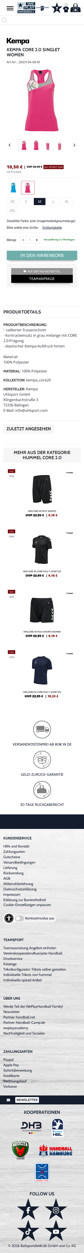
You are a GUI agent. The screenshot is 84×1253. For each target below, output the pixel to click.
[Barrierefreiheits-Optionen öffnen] (9, 918)
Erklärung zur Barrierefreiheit (24, 900)
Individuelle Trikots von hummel (27, 975)
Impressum (11, 894)
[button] (10, 8)
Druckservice (12, 959)
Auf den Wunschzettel (42, 271)
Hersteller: (14, 389)
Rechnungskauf (14, 1081)
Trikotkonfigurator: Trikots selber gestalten (34, 969)
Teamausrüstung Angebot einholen (29, 948)
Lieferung (10, 868)
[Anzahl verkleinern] (23, 240)
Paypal (8, 1059)
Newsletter (11, 1012)
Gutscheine (11, 857)
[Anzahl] (30, 240)
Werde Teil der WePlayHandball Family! (33, 1006)
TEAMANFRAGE (42, 279)
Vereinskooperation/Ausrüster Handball (32, 953)
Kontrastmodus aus (39, 918)
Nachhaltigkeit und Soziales (24, 1033)
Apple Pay (11, 1065)
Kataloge (10, 964)
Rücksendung (13, 873)
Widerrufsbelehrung (18, 884)
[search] (42, 20)
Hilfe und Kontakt (16, 846)
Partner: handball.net (19, 1017)
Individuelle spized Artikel (22, 980)
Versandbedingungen (19, 862)
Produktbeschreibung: (25, 325)
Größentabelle (52, 227)
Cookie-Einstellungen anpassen (27, 905)
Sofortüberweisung (17, 1070)
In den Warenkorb (42, 255)
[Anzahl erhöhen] (36, 240)
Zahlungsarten (14, 851)
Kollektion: (14, 380)
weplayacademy (15, 1028)
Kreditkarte (11, 1076)
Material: (12, 371)
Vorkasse (10, 1086)
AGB (6, 878)
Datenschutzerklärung (20, 889)
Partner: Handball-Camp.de (24, 1022)
